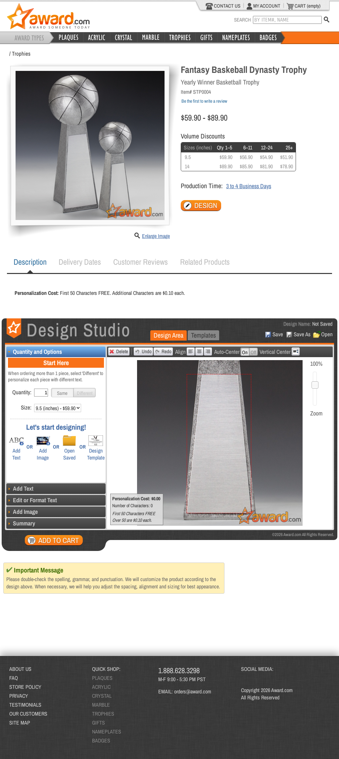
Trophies (21, 53)
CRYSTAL (102, 695)
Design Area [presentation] (168, 335)
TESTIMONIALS (25, 704)
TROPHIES (103, 713)
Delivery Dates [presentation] (80, 261)
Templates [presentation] (203, 335)
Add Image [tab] (22, 512)
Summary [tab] (20, 523)
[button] (62, 392)
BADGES (101, 740)
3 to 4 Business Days (248, 186)
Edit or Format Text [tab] (31, 500)
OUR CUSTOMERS (28, 713)
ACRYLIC (101, 686)
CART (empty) (303, 6)
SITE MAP (19, 722)
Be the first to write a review (204, 101)
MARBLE (101, 704)
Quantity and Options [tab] (34, 352)
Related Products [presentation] (205, 261)
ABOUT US (20, 669)
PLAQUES (102, 677)
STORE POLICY (25, 686)
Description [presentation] (30, 261)
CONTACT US (223, 6)
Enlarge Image (156, 236)
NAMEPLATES (106, 731)
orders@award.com (192, 691)
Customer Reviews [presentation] (140, 261)
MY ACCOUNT (263, 6)
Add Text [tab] (19, 488)
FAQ (13, 677)
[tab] (30, 262)
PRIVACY (18, 695)
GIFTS (98, 722)
